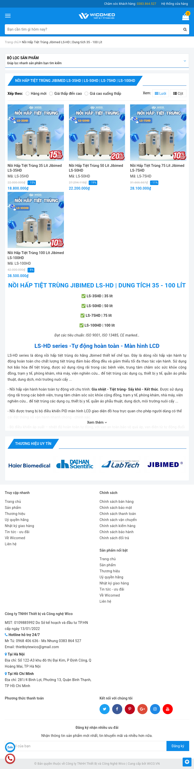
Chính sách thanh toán (118, 514)
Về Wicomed (15, 538)
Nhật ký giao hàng (19, 526)
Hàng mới (36, 94)
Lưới (160, 94)
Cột (178, 94)
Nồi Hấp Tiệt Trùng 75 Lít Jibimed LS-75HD (157, 168)
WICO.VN (153, 763)
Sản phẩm (13, 508)
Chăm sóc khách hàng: (130, 4)
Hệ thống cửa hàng (174, 4)
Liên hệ (10, 544)
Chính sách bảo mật (116, 508)
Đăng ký (178, 746)
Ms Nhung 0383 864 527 (61, 641)
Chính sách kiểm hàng (117, 526)
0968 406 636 (27, 641)
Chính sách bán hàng (117, 502)
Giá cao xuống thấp (102, 94)
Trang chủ (13, 502)
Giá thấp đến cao (65, 94)
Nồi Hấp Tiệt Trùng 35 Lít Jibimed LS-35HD (35, 168)
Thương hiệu (15, 514)
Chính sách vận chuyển (118, 520)
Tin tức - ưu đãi (17, 532)
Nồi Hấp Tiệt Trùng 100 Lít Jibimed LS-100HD (36, 255)
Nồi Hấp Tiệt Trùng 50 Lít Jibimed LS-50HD (96, 168)
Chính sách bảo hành (117, 532)
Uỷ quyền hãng (17, 520)
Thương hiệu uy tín (33, 444)
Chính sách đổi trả (114, 538)
